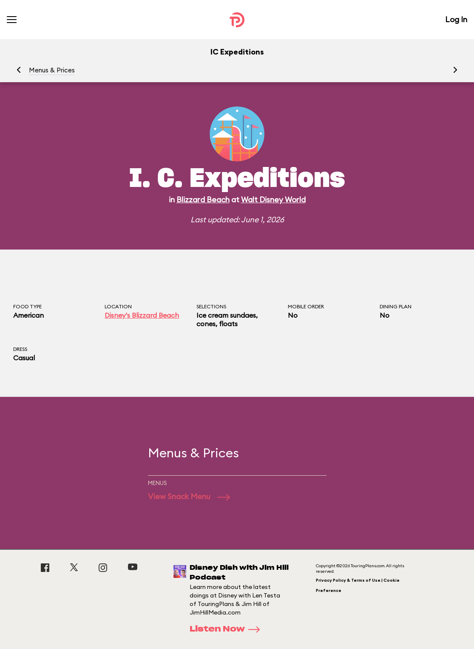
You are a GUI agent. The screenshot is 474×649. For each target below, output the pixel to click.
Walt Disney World (273, 199)
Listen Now (227, 629)
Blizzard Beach (203, 199)
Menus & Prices (52, 70)
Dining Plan (396, 306)
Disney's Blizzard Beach (142, 315)
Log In (456, 19)
